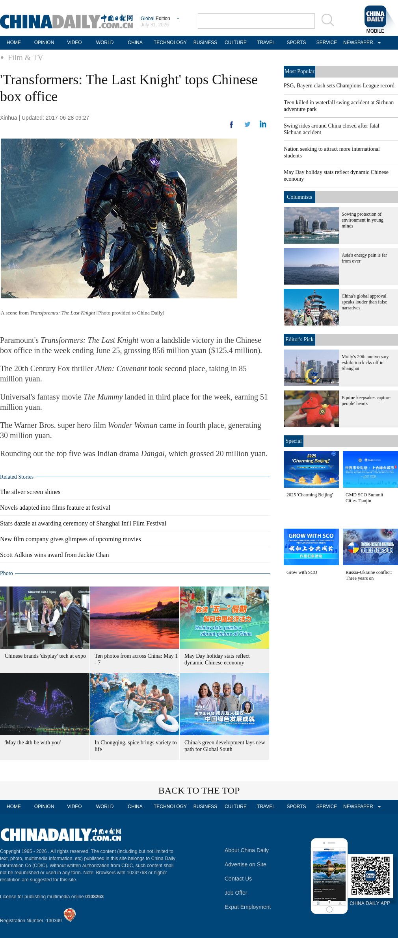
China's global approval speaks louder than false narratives (364, 302)
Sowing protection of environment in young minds (362, 220)
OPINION (44, 42)
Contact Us (238, 878)
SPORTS (296, 42)
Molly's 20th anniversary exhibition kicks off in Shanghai (365, 362)
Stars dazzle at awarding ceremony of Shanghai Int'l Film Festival (83, 523)
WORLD (105, 42)
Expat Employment (248, 907)
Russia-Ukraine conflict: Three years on (369, 575)
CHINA (135, 42)
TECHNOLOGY (170, 42)
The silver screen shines (30, 491)
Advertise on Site (245, 864)
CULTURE (236, 42)
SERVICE (326, 42)
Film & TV (25, 57)
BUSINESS (205, 42)
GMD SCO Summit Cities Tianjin (364, 497)
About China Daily (247, 850)
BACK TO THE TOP (199, 790)
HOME (14, 42)
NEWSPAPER (357, 42)
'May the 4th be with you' (33, 743)
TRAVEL (266, 42)
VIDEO (74, 42)
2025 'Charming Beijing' (309, 495)
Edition (155, 18)
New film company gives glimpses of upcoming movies (70, 539)
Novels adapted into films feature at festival (55, 507)
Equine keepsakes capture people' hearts (366, 400)
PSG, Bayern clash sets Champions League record (339, 86)
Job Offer (236, 893)
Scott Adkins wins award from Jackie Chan (54, 554)
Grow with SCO (301, 572)
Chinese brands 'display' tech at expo (45, 656)
